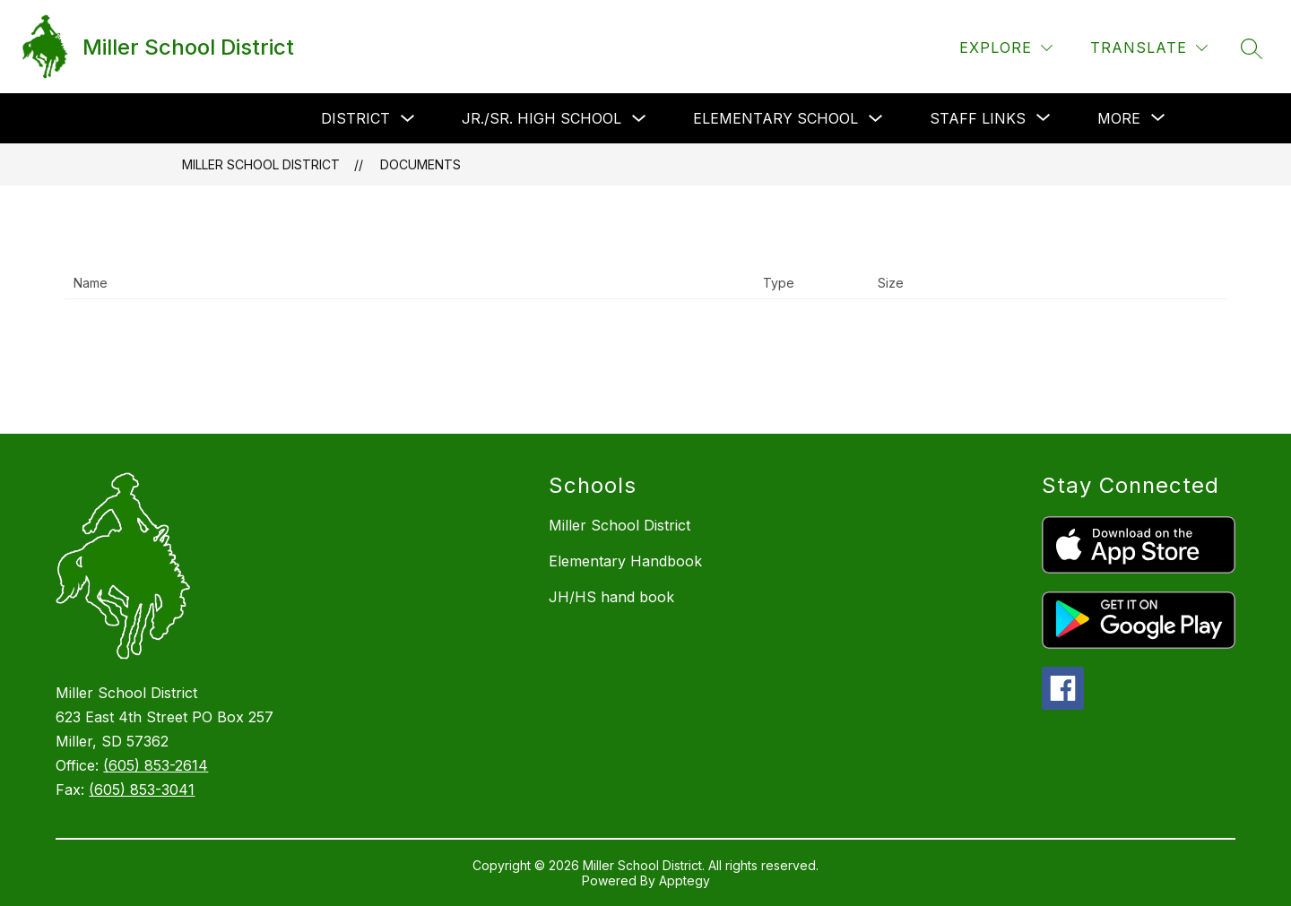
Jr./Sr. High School (541, 118)
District (355, 118)
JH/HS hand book (611, 597)
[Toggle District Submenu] (408, 119)
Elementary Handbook (625, 561)
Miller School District (261, 164)
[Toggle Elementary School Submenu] (876, 119)
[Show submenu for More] (1118, 118)
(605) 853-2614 (155, 765)
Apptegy (684, 880)
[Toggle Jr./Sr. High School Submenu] (639, 119)
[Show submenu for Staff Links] (978, 118)
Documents (420, 164)
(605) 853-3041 (142, 789)
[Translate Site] (1149, 48)
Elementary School (775, 118)
